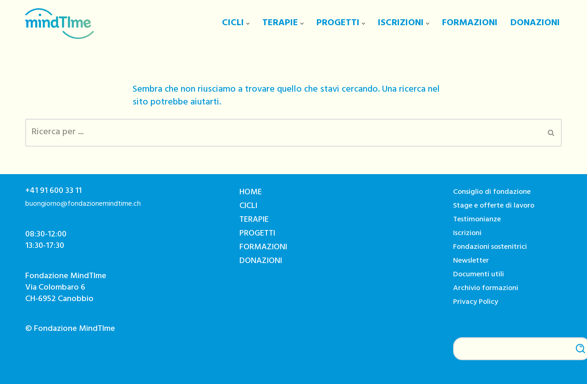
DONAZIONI (535, 23)
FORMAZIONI (470, 23)
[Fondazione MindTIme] (59, 23)
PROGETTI (257, 234)
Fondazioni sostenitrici (490, 248)
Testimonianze (477, 220)
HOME (250, 193)
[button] (247, 23)
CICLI (248, 206)
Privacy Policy (475, 303)
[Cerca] (283, 133)
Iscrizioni (467, 234)
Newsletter (471, 261)
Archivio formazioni (485, 289)
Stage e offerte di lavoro (493, 206)
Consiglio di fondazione (492, 193)
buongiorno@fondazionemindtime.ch (83, 204)
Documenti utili (478, 275)
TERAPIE (254, 220)
